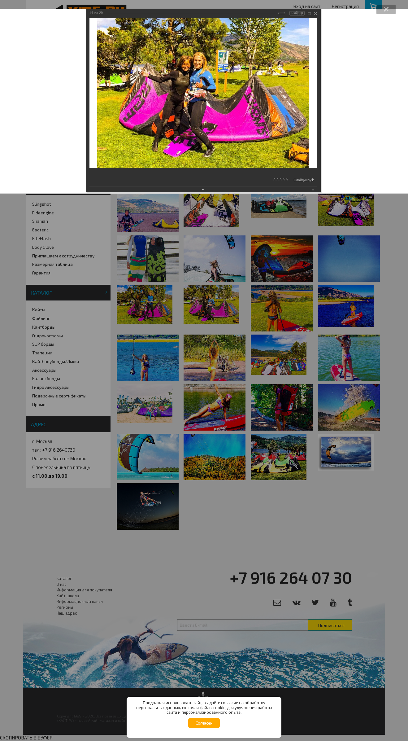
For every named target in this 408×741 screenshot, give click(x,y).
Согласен (204, 723)
